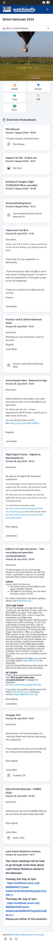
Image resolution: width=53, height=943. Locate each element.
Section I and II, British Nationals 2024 (25, 365)
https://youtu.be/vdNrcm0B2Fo (24, 423)
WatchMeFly (16, 934)
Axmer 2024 (15, 837)
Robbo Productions (35, 934)
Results (38, 87)
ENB (38, 97)
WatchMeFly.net (31, 660)
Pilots (14, 108)
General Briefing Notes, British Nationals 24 (24, 215)
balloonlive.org (24, 601)
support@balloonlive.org (25, 694)
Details (14, 87)
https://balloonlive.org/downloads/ (25, 684)
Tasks (14, 97)
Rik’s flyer (14, 168)
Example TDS (16, 775)
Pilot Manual (15, 144)
